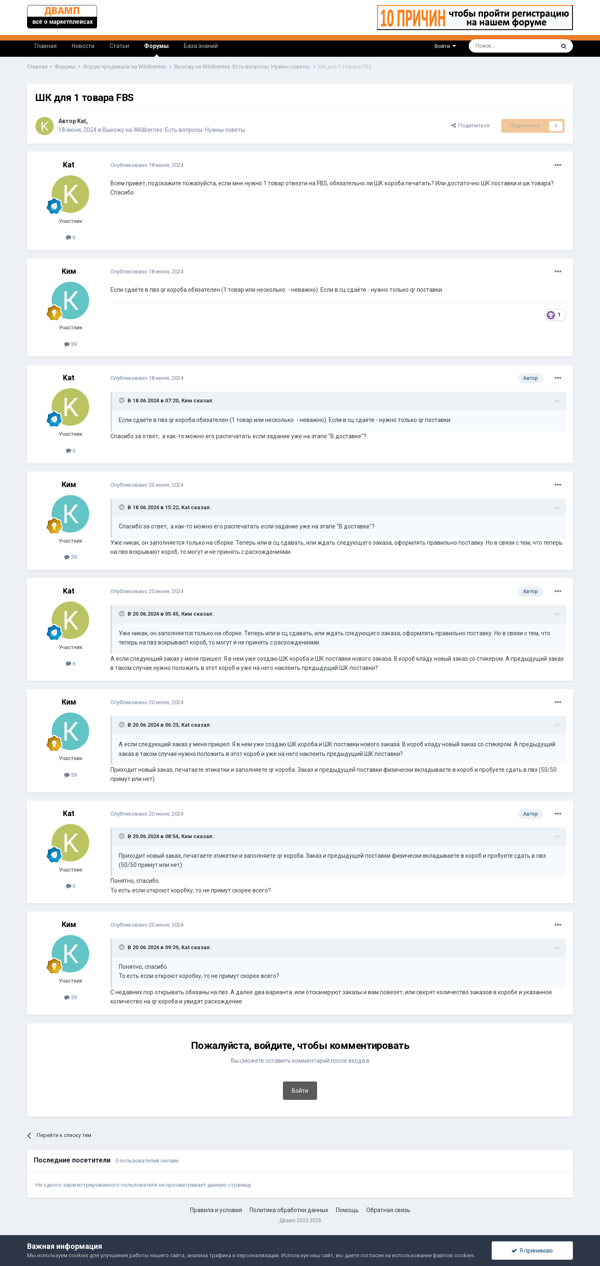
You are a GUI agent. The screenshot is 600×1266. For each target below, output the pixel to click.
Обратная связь (388, 1210)
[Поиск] (493, 46)
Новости (83, 46)
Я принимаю (532, 1250)
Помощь (347, 1210)
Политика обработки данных (289, 1210)
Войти (445, 46)
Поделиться (470, 125)
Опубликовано (146, 165)
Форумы (156, 50)
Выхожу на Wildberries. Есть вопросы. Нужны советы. (174, 129)
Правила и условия (216, 1210)
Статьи (119, 46)
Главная (46, 46)
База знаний (201, 46)
